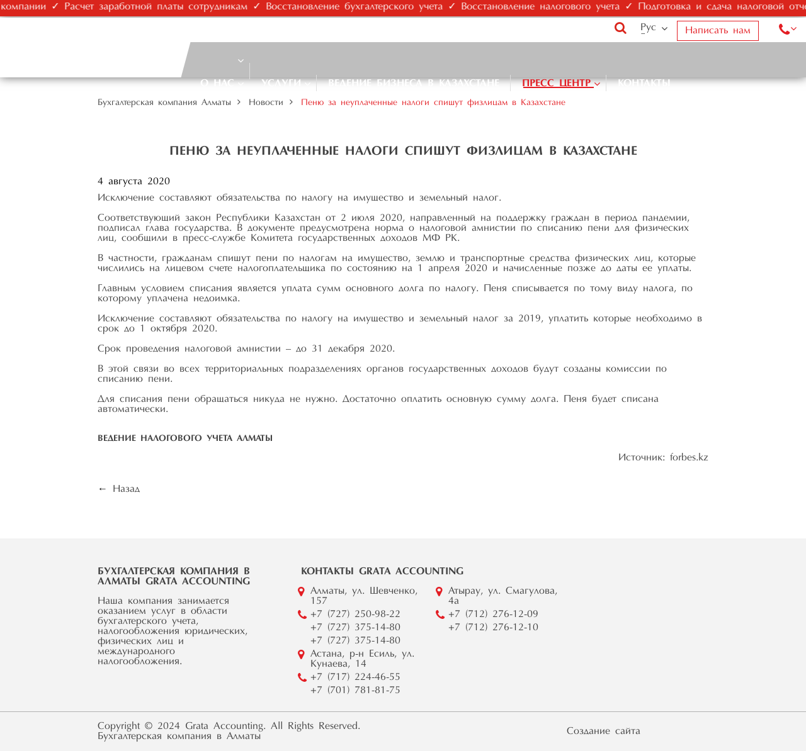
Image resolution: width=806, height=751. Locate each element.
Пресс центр (556, 84)
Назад (126, 489)
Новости (266, 103)
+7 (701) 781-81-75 (355, 691)
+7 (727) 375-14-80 (355, 628)
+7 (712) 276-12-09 (493, 614)
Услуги (281, 84)
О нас (217, 84)
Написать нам (718, 31)
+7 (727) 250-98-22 (355, 614)
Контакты (644, 84)
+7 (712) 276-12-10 (493, 628)
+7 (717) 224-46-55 (355, 677)
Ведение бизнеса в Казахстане (413, 84)
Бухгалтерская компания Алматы (164, 103)
